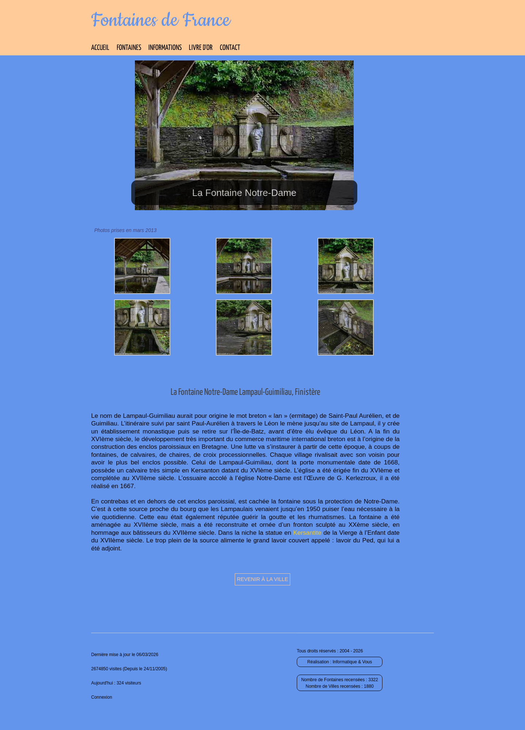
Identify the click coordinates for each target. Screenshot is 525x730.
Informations (165, 47)
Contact (230, 47)
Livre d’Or (201, 47)
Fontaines (129, 47)
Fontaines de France (160, 20)
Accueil (100, 47)
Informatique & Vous (352, 661)
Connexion (101, 697)
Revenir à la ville (262, 579)
